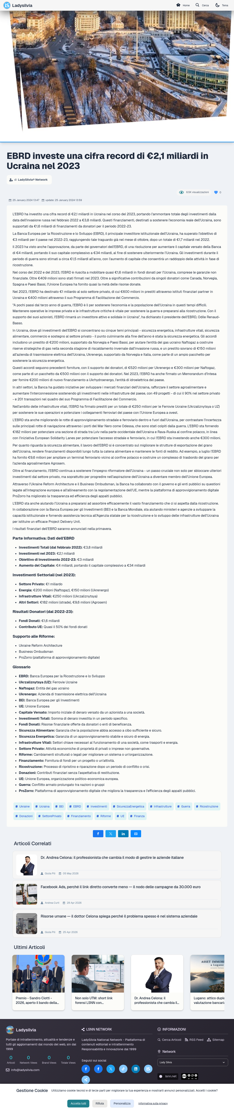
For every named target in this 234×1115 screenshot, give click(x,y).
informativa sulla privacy (153, 1108)
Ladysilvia (17, 5)
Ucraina (42, 806)
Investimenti (97, 806)
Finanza (137, 816)
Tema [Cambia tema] (220, 5)
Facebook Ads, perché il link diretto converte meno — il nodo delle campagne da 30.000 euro (122, 886)
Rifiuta (100, 1108)
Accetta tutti (78, 1108)
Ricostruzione (207, 806)
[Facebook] (86, 1069)
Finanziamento (79, 816)
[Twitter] (111, 1069)
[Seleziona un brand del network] (192, 1063)
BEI (59, 806)
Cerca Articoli (169, 1040)
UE (120, 816)
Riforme (104, 816)
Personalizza (122, 1108)
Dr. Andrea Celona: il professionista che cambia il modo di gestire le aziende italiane (113, 857)
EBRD (75, 806)
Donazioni (24, 816)
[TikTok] (123, 1069)
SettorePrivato (49, 816)
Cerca (198, 5)
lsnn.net (168, 1078)
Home (176, 5)
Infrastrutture (161, 806)
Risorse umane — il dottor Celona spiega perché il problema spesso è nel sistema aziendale (120, 916)
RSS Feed (194, 1040)
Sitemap (215, 1040)
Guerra (183, 806)
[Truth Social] (86, 1080)
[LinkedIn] (135, 1069)
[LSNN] (148, 1069)
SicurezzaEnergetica (128, 806)
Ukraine (23, 806)
